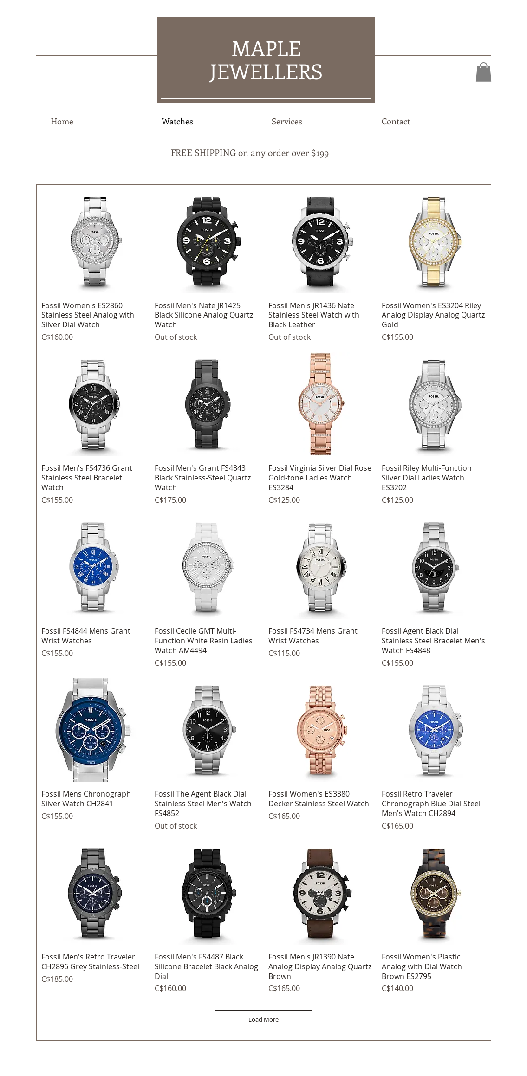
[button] (483, 72)
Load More (263, 1019)
